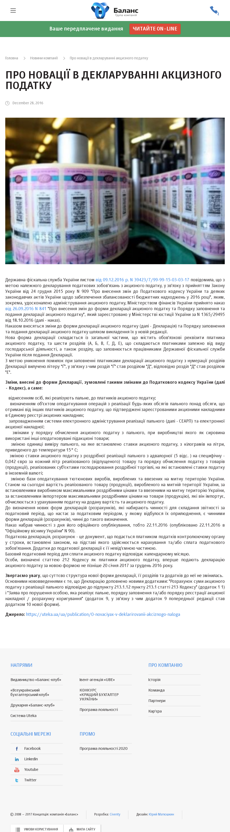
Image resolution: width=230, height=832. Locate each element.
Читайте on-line (155, 29)
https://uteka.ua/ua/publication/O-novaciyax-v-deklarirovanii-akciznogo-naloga (103, 615)
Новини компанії (44, 58)
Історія (154, 680)
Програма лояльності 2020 (104, 749)
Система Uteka (23, 716)
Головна (11, 58)
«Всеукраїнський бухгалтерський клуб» (30, 692)
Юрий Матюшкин (161, 814)
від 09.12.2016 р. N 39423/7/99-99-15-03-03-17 (142, 280)
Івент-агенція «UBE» (97, 680)
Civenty (115, 814)
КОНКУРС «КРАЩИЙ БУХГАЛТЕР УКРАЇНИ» (99, 694)
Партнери (156, 701)
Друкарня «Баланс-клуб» (33, 705)
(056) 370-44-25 (214, 10)
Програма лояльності (99, 710)
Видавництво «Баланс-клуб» (36, 680)
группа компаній (115, 10)
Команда (156, 690)
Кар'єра (155, 711)
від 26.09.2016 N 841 (25, 309)
